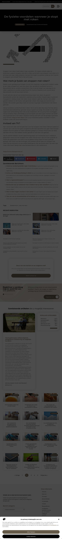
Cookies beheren (31, 536)
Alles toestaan (31, 532)
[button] (59, 519)
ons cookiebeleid (52, 525)
